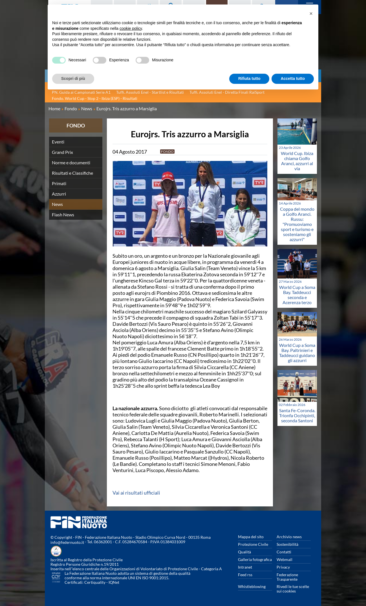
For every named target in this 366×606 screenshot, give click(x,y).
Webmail (284, 559)
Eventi (58, 141)
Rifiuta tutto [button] (249, 78)
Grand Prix (62, 152)
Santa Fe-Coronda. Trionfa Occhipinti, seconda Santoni (297, 415)
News (57, 204)
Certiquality (94, 582)
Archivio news (289, 536)
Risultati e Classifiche (72, 173)
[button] (311, 13)
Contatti (284, 551)
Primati (59, 183)
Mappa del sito (251, 536)
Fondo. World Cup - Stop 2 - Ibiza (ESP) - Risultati (94, 98)
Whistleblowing (252, 586)
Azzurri (59, 193)
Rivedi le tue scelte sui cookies (293, 588)
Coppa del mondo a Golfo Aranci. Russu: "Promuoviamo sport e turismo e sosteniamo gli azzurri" (297, 224)
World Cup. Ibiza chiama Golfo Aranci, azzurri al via (297, 161)
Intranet (245, 567)
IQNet (114, 582)
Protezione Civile (253, 544)
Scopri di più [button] (73, 78)
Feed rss (245, 574)
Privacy (283, 567)
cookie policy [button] (131, 28)
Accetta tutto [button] (293, 78)
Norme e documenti (71, 162)
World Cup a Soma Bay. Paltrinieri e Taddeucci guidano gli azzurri (297, 352)
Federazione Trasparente (287, 577)
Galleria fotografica (255, 559)
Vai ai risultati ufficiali (136, 493)
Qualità (244, 551)
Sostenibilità (287, 544)
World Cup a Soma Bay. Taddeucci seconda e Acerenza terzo (297, 294)
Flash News (63, 214)
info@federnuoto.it (67, 542)
